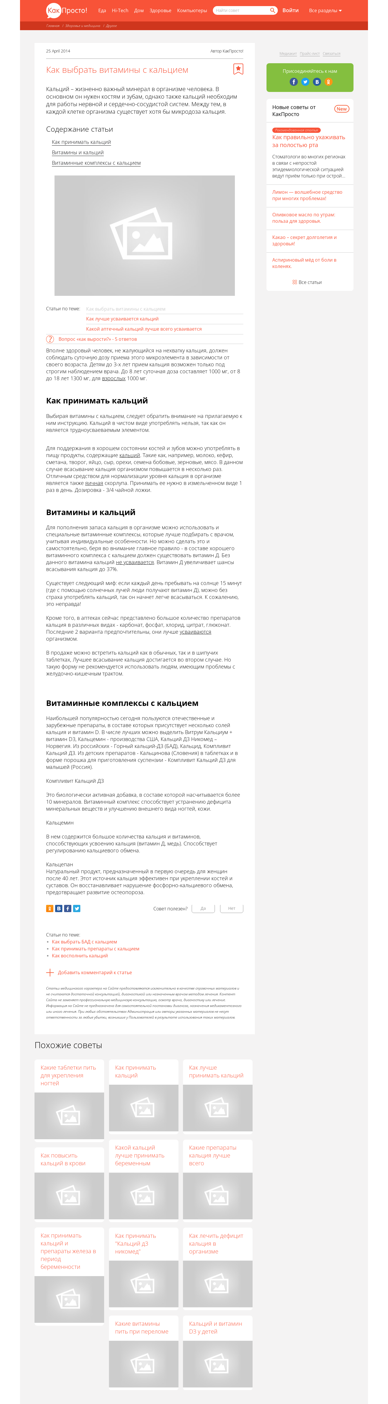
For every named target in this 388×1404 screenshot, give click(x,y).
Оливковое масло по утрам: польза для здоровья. (303, 217)
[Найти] (272, 10)
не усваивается (135, 562)
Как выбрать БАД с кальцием (84, 942)
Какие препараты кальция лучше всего (212, 1155)
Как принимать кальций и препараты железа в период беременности (68, 1251)
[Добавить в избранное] (238, 69)
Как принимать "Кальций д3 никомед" (135, 1243)
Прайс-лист (310, 53)
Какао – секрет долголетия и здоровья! (304, 240)
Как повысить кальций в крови (63, 1159)
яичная (94, 482)
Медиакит (288, 53)
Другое (111, 25)
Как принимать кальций (81, 141)
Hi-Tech (120, 10)
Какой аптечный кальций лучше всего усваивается (144, 329)
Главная (52, 25)
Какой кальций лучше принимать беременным (139, 1155)
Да (203, 908)
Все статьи (310, 282)
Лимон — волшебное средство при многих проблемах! (307, 195)
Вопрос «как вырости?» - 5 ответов (98, 339)
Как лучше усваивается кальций (122, 319)
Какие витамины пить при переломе (141, 1327)
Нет (231, 908)
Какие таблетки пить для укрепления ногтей (68, 1075)
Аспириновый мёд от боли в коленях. (304, 263)
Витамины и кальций (78, 152)
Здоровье (160, 10)
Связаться (331, 53)
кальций (129, 455)
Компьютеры (192, 10)
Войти (290, 10)
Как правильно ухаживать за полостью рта (308, 141)
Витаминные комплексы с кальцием (96, 162)
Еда (102, 10)
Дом (139, 10)
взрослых (114, 378)
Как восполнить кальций (80, 955)
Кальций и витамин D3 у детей (215, 1327)
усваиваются (195, 631)
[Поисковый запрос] (245, 10)
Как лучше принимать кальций (216, 1071)
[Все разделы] (325, 10)
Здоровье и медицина (82, 25)
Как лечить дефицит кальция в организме (216, 1243)
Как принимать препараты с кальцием (95, 948)
